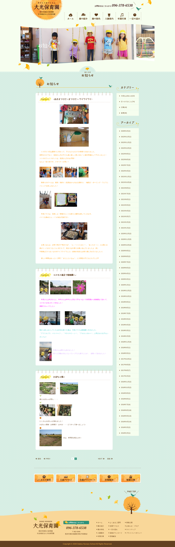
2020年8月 (125, 256)
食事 (124, 113)
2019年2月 (125, 336)
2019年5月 (125, 319)
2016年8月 (125, 399)
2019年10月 (126, 296)
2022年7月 (125, 165)
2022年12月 (126, 137)
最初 (39, 459)
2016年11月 (126, 382)
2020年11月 (126, 239)
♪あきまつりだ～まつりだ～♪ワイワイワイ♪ (72, 99)
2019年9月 (125, 302)
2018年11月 (126, 342)
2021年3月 (125, 216)
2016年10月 (126, 387)
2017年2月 (125, 376)
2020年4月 (125, 273)
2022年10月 (126, 148)
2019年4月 (125, 325)
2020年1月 (125, 285)
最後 (108, 459)
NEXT (100, 459)
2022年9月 (125, 154)
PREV (48, 459)
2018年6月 (125, 347)
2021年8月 (125, 188)
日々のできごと (128, 101)
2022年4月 (125, 171)
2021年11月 (126, 176)
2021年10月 (126, 182)
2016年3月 (125, 427)
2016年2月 (125, 433)
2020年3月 (125, 279)
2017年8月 (125, 370)
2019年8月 (125, 308)
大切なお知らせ (128, 96)
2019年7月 (125, 313)
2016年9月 (125, 393)
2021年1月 (125, 228)
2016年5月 (126, 416)
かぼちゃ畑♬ (59, 377)
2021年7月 (125, 194)
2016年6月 (126, 410)
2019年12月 (126, 290)
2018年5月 (125, 353)
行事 (124, 107)
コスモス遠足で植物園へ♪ (64, 275)
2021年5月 (125, 205)
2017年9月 (125, 365)
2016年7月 (125, 404)
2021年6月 (125, 199)
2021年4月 (125, 211)
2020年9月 (125, 251)
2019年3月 (125, 330)
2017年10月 (126, 359)
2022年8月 (125, 159)
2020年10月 (126, 245)
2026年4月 (125, 131)
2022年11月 (126, 142)
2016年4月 (126, 422)
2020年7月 (125, 262)
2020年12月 (126, 233)
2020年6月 (125, 268)
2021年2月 (125, 222)
